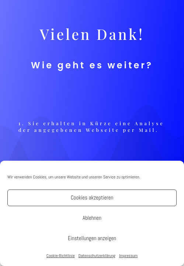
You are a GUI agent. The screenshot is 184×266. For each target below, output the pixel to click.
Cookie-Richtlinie (60, 256)
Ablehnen (92, 217)
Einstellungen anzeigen (92, 238)
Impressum (128, 256)
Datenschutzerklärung (97, 256)
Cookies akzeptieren (92, 197)
